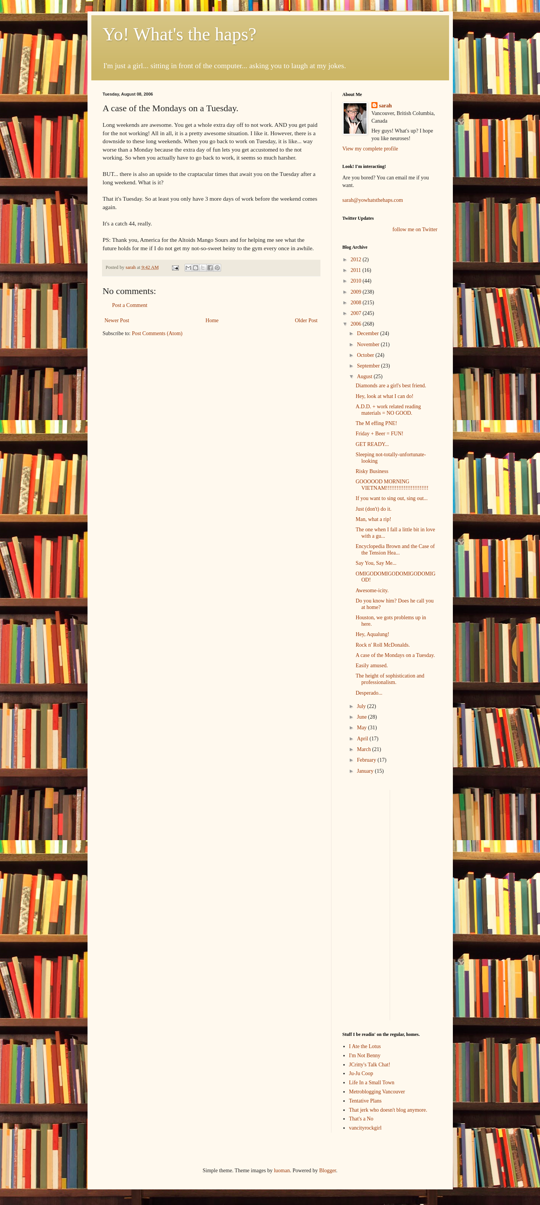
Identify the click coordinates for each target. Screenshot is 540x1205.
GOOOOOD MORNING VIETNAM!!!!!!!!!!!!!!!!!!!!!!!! (391, 485)
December (368, 333)
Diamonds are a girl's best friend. (390, 385)
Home (211, 320)
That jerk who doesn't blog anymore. (388, 1110)
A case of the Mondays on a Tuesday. (395, 655)
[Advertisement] (365, 904)
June (362, 717)
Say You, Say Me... (375, 563)
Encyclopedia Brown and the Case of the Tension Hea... (395, 549)
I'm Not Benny (365, 1055)
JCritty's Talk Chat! (369, 1065)
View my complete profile (370, 149)
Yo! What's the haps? (179, 34)
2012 (356, 259)
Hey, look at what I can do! (384, 396)
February (367, 760)
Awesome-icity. (372, 590)
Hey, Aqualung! (372, 634)
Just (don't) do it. (373, 509)
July (362, 706)
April (363, 739)
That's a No (361, 1119)
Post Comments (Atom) (157, 333)
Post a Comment (130, 305)
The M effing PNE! (376, 423)
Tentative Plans (365, 1101)
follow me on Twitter (414, 229)
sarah (131, 267)
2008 (356, 302)
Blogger (327, 1170)
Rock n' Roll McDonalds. (382, 645)
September (369, 366)
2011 (356, 270)
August (365, 376)
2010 (356, 281)
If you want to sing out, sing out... (391, 498)
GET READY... (372, 444)
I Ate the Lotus (365, 1046)
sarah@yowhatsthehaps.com (372, 200)
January (366, 771)
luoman (282, 1170)
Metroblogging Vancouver (377, 1092)
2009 (356, 292)
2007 (356, 313)
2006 (356, 324)
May (362, 727)
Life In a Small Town (371, 1082)
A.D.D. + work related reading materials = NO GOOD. (388, 410)
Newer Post (117, 320)
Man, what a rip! (373, 519)
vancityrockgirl (365, 1128)
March (364, 749)
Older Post (306, 320)
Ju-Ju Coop (361, 1073)
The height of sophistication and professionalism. (389, 679)
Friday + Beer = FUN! (379, 433)
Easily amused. (371, 665)
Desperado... (368, 693)
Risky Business (371, 471)
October (366, 355)
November (369, 344)
